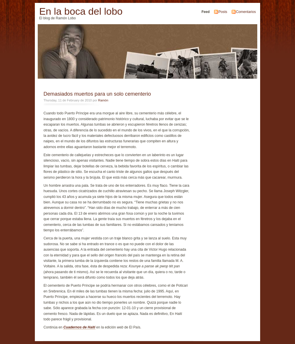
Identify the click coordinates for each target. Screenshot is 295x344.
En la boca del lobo (80, 11)
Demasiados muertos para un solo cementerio (97, 94)
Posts (222, 12)
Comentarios (246, 12)
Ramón (103, 100)
